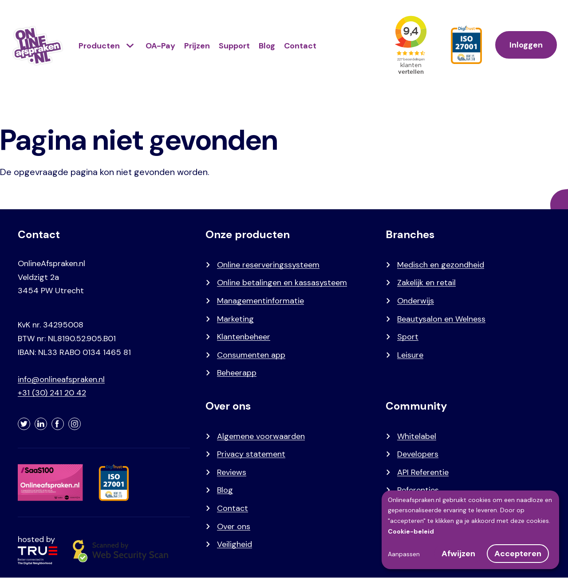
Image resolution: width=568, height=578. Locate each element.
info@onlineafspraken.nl (61, 379)
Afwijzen (458, 553)
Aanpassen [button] (404, 554)
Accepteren (517, 553)
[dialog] (470, 529)
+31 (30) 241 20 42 (52, 392)
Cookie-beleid (411, 531)
